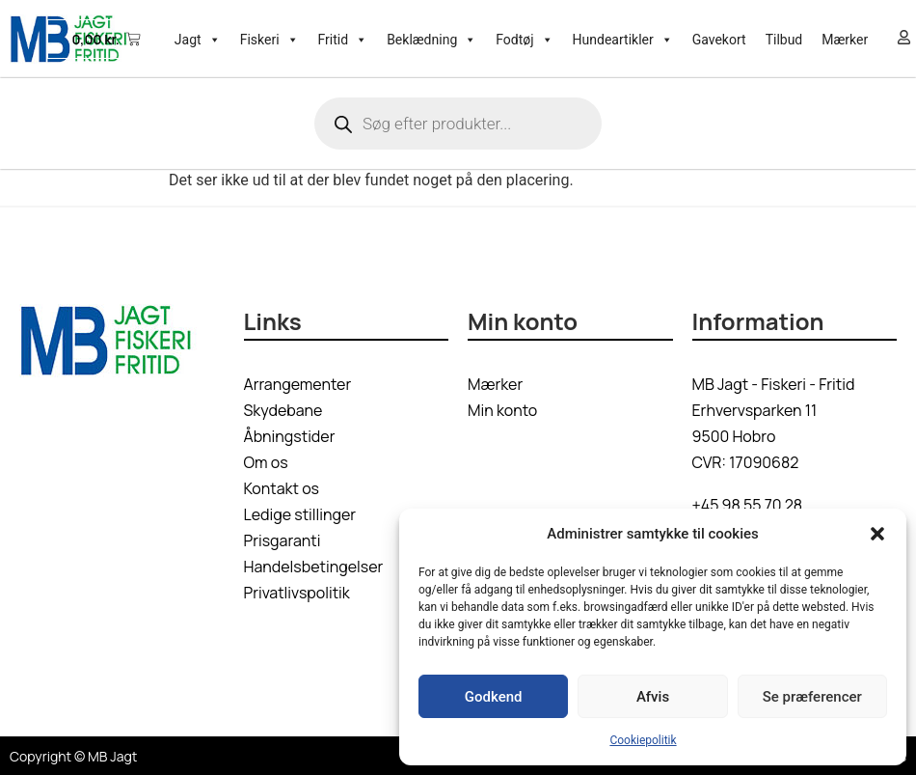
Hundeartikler (623, 39)
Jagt (198, 39)
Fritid (343, 39)
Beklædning (431, 39)
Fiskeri (269, 39)
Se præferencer (812, 697)
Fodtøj (524, 39)
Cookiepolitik (642, 740)
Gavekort (719, 39)
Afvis (652, 697)
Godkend (494, 697)
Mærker (845, 39)
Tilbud (784, 39)
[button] (877, 533)
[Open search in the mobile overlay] (458, 123)
